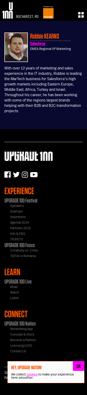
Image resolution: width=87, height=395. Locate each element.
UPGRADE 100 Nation (20, 323)
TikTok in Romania (23, 256)
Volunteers (18, 217)
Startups (16, 211)
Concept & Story (22, 334)
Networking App (21, 329)
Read (13, 287)
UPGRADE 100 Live (18, 281)
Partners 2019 (20, 228)
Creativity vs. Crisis (24, 250)
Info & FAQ (17, 233)
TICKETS (16, 239)
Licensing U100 (21, 345)
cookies (32, 374)
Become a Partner (23, 340)
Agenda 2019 (19, 222)
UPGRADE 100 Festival (20, 200)
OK (78, 366)
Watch (14, 292)
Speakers (17, 206)
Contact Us (18, 351)
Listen (14, 298)
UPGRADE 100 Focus (19, 245)
